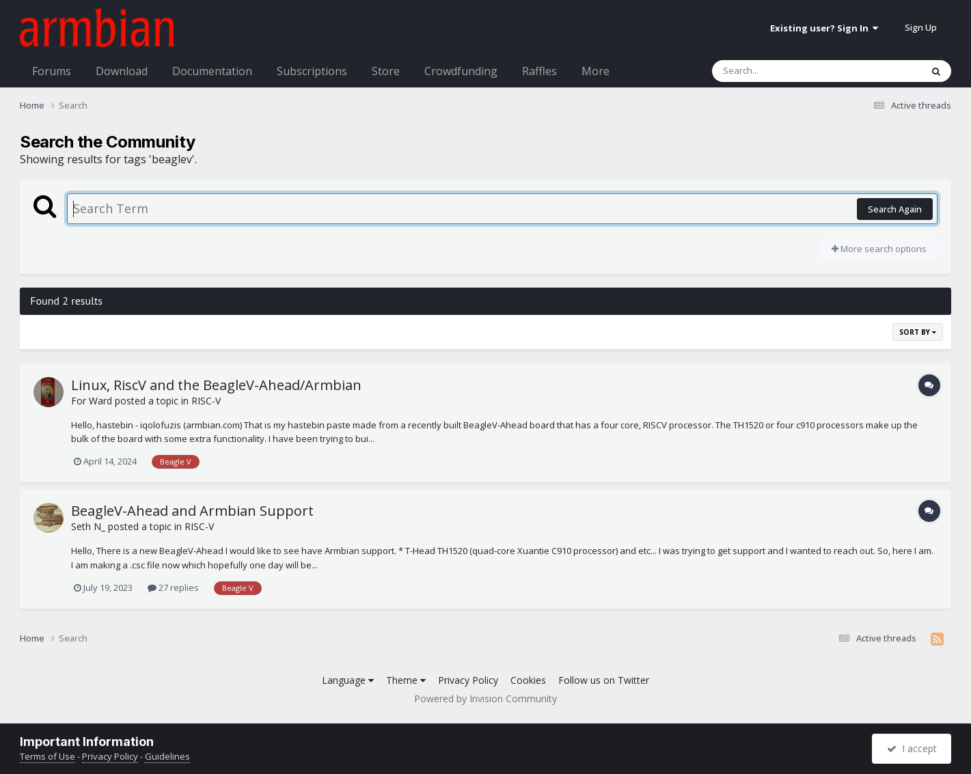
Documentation (212, 71)
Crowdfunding (460, 71)
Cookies (528, 680)
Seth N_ (88, 526)
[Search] (781, 71)
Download (122, 71)
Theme (406, 680)
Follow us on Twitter (603, 680)
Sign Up (921, 27)
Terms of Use (47, 756)
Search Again (895, 209)
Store (386, 71)
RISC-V (206, 400)
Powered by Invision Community (485, 698)
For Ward (91, 400)
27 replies (173, 587)
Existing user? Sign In (824, 28)
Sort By (917, 332)
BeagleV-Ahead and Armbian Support (192, 510)
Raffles (539, 71)
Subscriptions (312, 71)
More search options (879, 249)
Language (348, 680)
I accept (912, 748)
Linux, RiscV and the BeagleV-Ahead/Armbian (216, 385)
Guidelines (167, 756)
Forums (51, 71)
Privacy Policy (468, 680)
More (596, 71)
